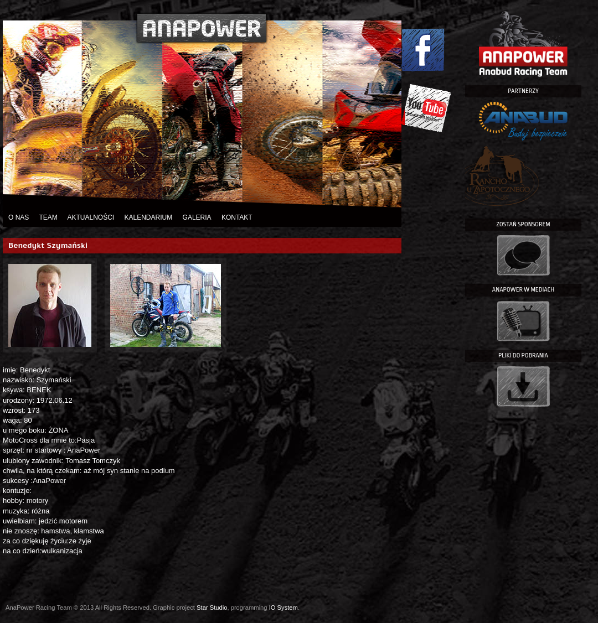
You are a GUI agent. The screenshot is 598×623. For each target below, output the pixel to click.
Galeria (197, 217)
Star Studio (212, 607)
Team (48, 217)
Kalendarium (149, 217)
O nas (18, 217)
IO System (283, 607)
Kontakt (236, 217)
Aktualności (90, 217)
